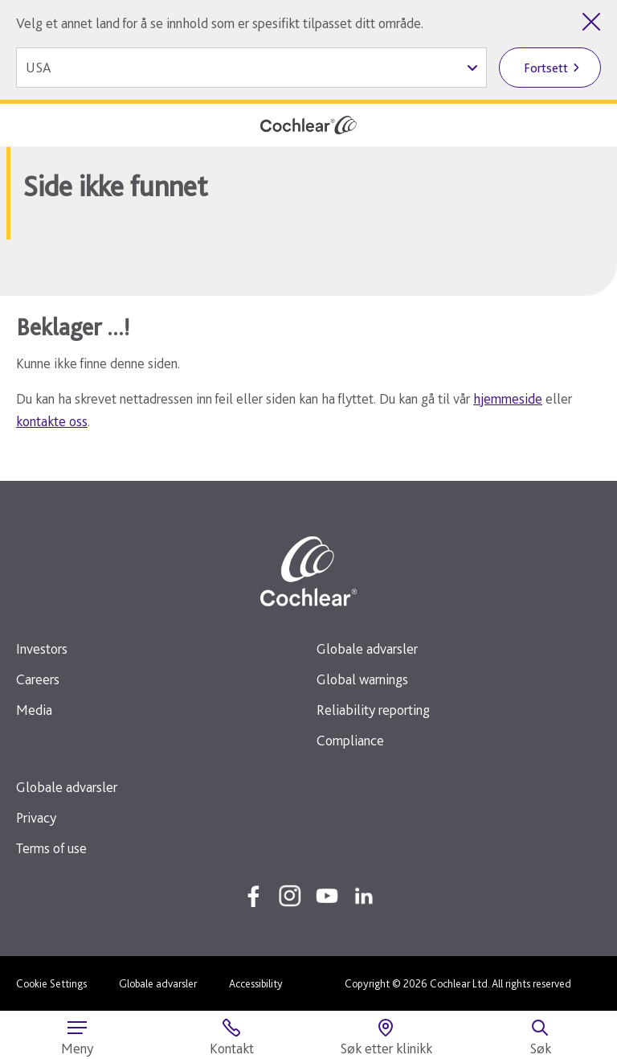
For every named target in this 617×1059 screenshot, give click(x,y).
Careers (37, 679)
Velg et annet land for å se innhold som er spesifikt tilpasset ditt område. (219, 22)
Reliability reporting (373, 709)
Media (34, 709)
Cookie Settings (51, 983)
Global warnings (362, 679)
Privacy (36, 817)
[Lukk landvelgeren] (591, 21)
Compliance (350, 740)
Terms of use (51, 847)
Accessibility (256, 983)
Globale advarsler (367, 648)
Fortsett (546, 68)
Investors (41, 648)
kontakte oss (52, 421)
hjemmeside (507, 398)
